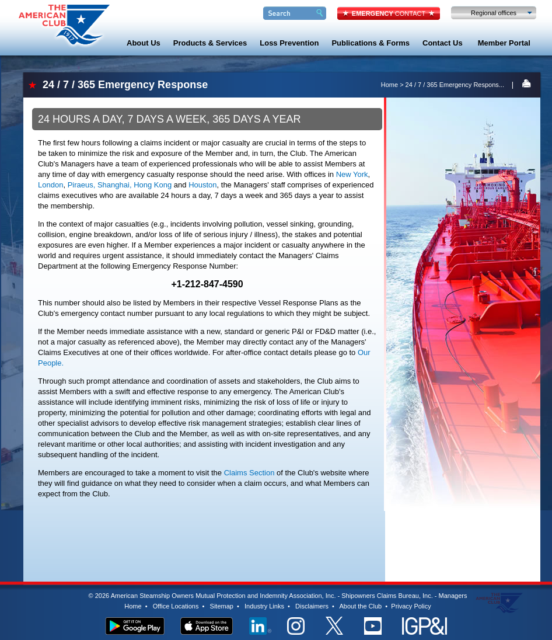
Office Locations (176, 606)
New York (352, 174)
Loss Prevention (289, 43)
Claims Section (249, 472)
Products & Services (210, 43)
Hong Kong (153, 184)
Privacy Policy (411, 606)
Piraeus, (82, 184)
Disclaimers (312, 606)
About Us (143, 43)
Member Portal (504, 43)
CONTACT (388, 13)
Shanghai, (114, 184)
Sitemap (221, 606)
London (50, 184)
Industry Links (264, 606)
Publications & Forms (370, 43)
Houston (202, 184)
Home (389, 84)
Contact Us (442, 43)
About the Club (360, 606)
